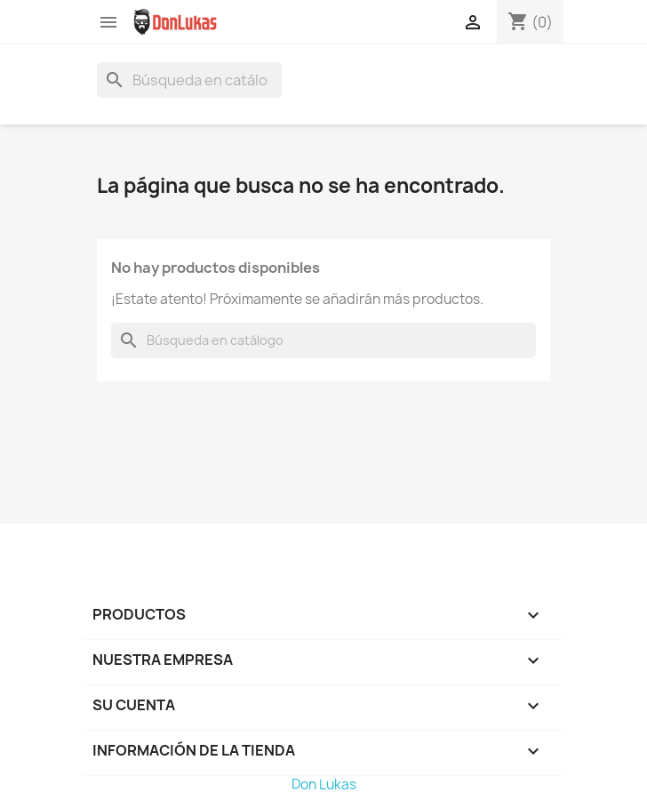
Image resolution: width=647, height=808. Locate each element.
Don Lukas (324, 784)
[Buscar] (189, 80)
